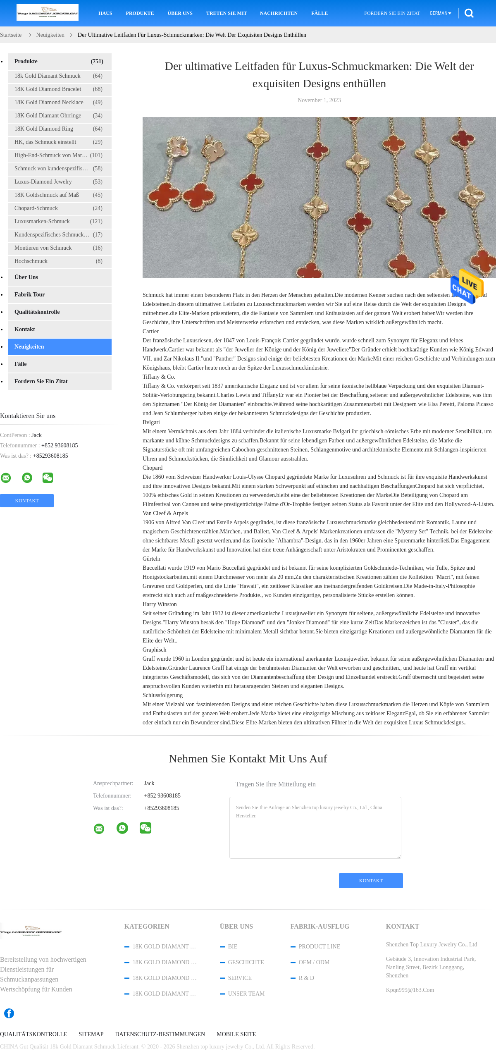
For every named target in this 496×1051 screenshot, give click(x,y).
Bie (233, 947)
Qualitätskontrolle (37, 312)
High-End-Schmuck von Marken (58, 155)
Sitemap (91, 1034)
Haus (105, 13)
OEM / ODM (314, 962)
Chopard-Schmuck (58, 208)
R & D (306, 978)
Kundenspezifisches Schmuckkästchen (59, 235)
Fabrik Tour (29, 294)
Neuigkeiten (29, 347)
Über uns (180, 13)
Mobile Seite (236, 1034)
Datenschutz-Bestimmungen (160, 1034)
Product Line (319, 947)
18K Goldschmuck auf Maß (58, 195)
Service (240, 978)
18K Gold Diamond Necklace (58, 102)
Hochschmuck (58, 261)
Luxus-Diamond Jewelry (58, 182)
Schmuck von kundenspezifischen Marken (62, 169)
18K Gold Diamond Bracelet (58, 89)
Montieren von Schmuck (58, 248)
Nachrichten (279, 13)
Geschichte (246, 962)
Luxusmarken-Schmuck (58, 222)
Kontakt (24, 329)
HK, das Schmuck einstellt (58, 142)
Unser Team (246, 994)
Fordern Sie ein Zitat (392, 13)
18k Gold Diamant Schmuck (58, 76)
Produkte (140, 13)
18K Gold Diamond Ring (58, 129)
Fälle (319, 13)
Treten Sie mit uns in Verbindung (227, 13)
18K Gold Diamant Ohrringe (58, 116)
